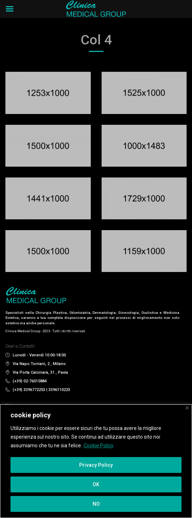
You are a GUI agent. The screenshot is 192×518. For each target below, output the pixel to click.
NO (96, 504)
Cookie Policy (99, 445)
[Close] (187, 407)
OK (96, 484)
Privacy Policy (96, 465)
